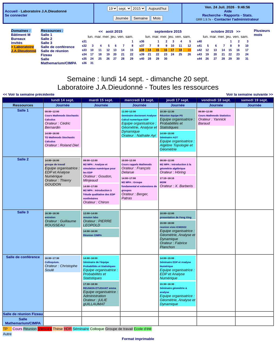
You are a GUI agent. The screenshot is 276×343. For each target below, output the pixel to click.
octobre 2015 (222, 31)
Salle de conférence (57, 47)
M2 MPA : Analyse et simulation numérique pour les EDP (99, 168)
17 (92, 54)
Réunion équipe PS (171, 115)
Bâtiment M (20, 35)
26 (108, 58)
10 (92, 50)
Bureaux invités (18, 41)
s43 (199, 54)
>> (238, 31)
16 (165, 50)
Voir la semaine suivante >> (249, 94)
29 (131, 58)
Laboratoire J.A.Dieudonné (23, 49)
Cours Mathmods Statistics (214, 115)
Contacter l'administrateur (236, 19)
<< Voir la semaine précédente (28, 94)
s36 (84, 63)
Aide (228, 11)
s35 (84, 58)
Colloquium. (52, 262)
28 (123, 58)
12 (108, 50)
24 (92, 58)
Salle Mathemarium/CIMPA (58, 61)
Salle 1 (46, 35)
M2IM (163, 182)
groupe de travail (55, 164)
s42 (199, 50)
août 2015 (114, 31)
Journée (63, 105)
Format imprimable (138, 339)
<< (101, 31)
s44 (199, 58)
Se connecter (16, 15)
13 (114, 50)
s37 (141, 45)
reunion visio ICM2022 (173, 227)
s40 (141, 58)
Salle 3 (46, 43)
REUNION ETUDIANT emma (99, 288)
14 (123, 50)
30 (165, 58)
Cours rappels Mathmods (137, 164)
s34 (84, 54)
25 (100, 58)
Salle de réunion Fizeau (23, 314)
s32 (84, 45)
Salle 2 (46, 39)
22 (131, 54)
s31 (84, 41)
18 (100, 54)
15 (131, 50)
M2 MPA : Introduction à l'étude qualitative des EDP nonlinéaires (99, 194)
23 (165, 54)
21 (123, 54)
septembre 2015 (168, 31)
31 (92, 63)
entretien (50, 217)
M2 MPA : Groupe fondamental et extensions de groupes (139, 186)
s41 (199, 45)
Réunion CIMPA (92, 235)
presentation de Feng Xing (175, 217)
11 (100, 50)
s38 (141, 50)
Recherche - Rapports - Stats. (227, 15)
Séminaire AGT (169, 137)
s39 (141, 54)
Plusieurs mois (262, 33)
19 (108, 54)
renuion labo (90, 217)
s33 (84, 50)
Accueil (11, 11)
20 (114, 54)
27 (114, 58)
